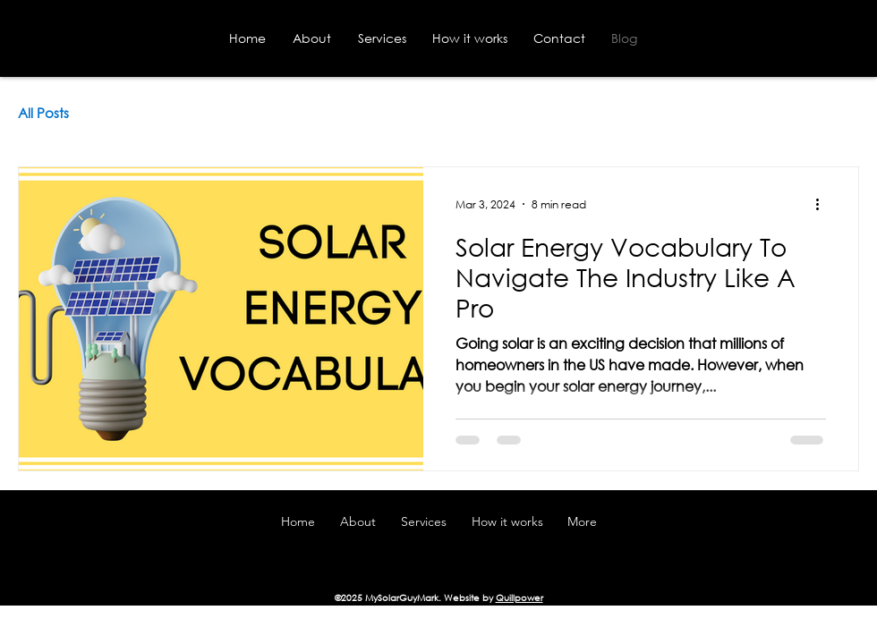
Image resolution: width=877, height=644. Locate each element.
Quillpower (519, 598)
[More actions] (823, 204)
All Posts (43, 113)
